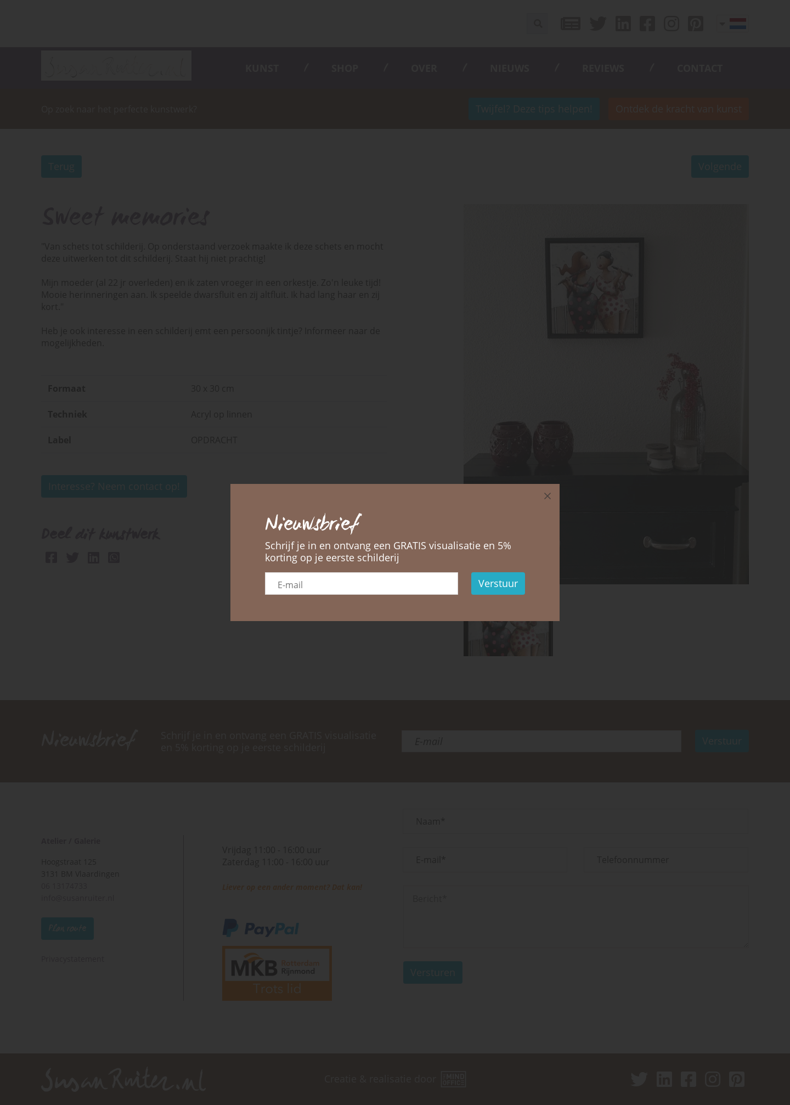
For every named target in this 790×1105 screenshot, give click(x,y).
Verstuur (498, 583)
